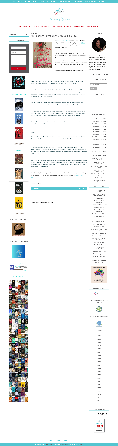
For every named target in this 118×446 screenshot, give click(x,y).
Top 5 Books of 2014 (99, 147)
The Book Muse (99, 245)
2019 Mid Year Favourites (99, 170)
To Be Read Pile (19, 276)
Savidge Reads (99, 242)
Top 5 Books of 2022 (99, 126)
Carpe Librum (49, 444)
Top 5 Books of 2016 (99, 142)
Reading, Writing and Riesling (99, 239)
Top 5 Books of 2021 (99, 129)
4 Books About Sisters (99, 155)
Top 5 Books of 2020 (99, 131)
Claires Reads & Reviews (99, 210)
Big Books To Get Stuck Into (99, 174)
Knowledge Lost (99, 216)
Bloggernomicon (90, 1)
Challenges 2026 (64, 1)
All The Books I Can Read (99, 191)
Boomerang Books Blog (99, 204)
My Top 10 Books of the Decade (99, 166)
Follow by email (99, 79)
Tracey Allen (17, 266)
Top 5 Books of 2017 (99, 139)
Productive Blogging (99, 233)
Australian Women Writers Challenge (99, 195)
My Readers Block (99, 224)
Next (85, 196)
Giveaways (102, 1)
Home (13, 1)
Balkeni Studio (64, 444)
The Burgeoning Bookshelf (99, 248)
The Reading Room (99, 254)
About (20, 1)
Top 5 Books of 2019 (99, 134)
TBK (81, 444)
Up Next (19, 150)
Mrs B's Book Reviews (99, 221)
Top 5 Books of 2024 (99, 121)
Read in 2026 (51, 1)
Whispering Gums (99, 256)
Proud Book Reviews (99, 235)
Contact (27, 1)
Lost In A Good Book (99, 219)
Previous (34, 196)
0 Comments (35, 188)
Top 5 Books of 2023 (99, 124)
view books (26, 272)
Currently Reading (19, 95)
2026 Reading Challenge (19, 264)
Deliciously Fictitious (99, 213)
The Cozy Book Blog (99, 251)
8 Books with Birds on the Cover (99, 159)
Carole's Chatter (99, 207)
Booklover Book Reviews (99, 201)
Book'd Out (99, 198)
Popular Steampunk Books (99, 181)
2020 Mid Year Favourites (99, 162)
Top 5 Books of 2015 (99, 144)
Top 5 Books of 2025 (99, 118)
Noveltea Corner (99, 226)
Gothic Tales (99, 178)
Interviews (78, 1)
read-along (63, 40)
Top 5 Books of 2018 (99, 137)
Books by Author (39, 1)
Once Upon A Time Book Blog (99, 230)
